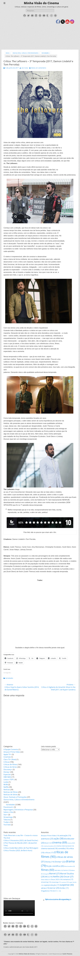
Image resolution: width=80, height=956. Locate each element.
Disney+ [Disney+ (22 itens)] (60, 861)
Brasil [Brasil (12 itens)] (48, 843)
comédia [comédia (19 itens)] (63, 848)
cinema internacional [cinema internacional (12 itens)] (65, 846)
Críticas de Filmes (10, 764)
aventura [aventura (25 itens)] (47, 838)
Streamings (8, 817)
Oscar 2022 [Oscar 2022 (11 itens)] (45, 879)
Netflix (6, 787)
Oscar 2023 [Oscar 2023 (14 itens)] (56, 879)
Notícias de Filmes (11, 792)
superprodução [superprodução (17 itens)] (51, 885)
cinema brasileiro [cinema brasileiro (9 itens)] (50, 846)
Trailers (6, 822)
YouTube (7, 825)
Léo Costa (24, 68)
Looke (6, 782)
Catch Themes (67, 954)
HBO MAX (7, 777)
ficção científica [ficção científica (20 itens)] (55, 866)
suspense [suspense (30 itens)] (67, 884)
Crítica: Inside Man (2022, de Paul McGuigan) (21, 848)
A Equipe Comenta (11, 749)
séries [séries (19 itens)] (45, 888)
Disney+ (7, 772)
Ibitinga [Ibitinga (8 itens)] (46, 874)
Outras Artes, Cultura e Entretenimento (26, 53)
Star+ (6, 814)
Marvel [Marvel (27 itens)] (54, 873)
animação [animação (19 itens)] (65, 835)
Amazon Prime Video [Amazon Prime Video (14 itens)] (50, 835)
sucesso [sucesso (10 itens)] (65, 882)
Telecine (7, 819)
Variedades (46, 53)
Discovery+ (8, 769)
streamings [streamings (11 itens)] (56, 882)
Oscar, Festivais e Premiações (15, 797)
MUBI (6, 784)
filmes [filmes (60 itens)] (47, 870)
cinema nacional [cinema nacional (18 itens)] (49, 848)
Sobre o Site (8, 812)
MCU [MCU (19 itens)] (48, 876)
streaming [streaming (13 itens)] (46, 882)
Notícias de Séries (11, 794)
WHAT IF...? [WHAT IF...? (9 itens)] (57, 891)
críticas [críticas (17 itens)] (49, 852)
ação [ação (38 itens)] (59, 838)
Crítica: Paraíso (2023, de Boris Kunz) (18, 850)
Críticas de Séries (10, 767)
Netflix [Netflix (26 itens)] (58, 876)
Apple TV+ (7, 754)
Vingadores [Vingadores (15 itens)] (46, 891)
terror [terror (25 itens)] (54, 888)
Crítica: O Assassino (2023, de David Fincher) (21, 840)
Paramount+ (8, 807)
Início (8, 53)
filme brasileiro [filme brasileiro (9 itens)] (69, 866)
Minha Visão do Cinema (41, 3)
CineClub (7, 757)
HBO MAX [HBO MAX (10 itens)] (59, 870)
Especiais (7, 774)
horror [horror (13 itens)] (67, 870)
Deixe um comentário (38, 68)
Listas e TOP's (9, 779)
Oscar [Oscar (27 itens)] (68, 876)
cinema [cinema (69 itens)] (59, 842)
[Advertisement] (40, 34)
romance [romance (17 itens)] (68, 879)
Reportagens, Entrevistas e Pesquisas (18, 809)
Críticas (6, 762)
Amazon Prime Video (12, 752)
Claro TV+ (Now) (10, 759)
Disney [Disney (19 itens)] (49, 861)
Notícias (7, 789)
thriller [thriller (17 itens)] (64, 888)
